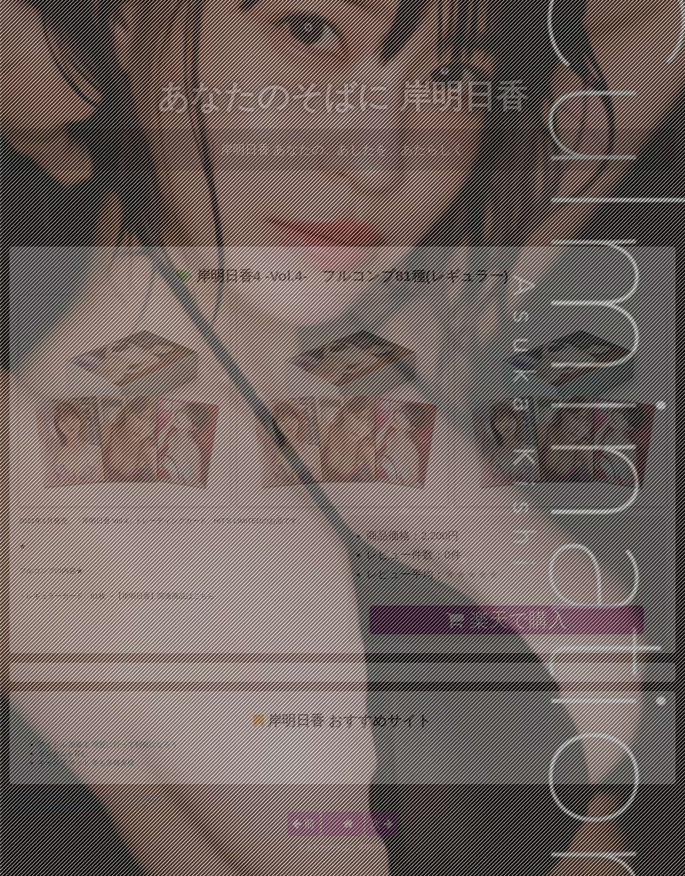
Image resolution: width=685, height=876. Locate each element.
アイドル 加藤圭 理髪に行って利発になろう (107, 744)
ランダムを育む (63, 753)
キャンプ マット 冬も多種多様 (86, 762)
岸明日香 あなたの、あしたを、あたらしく (342, 149)
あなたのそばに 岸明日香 (342, 96)
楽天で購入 (506, 620)
